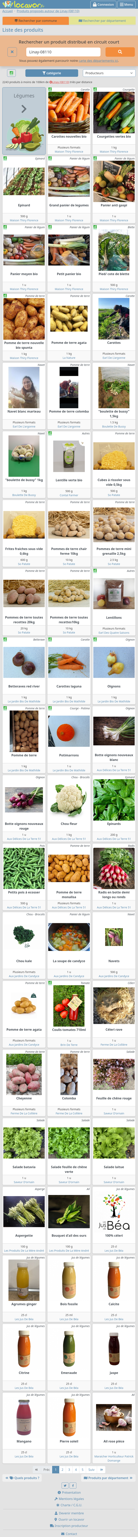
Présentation (69, 1492)
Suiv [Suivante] (91, 1469)
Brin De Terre (68, 1045)
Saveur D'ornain (114, 1113)
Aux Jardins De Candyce (24, 976)
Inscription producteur (69, 1526)
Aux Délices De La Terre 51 (114, 770)
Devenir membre (69, 1513)
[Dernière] (101, 1469)
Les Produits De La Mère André (24, 1250)
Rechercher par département (102, 21)
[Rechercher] (120, 52)
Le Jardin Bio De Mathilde (24, 701)
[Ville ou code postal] (63, 52)
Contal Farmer (69, 495)
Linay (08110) (59, 82)
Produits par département (108, 1478)
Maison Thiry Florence (69, 151)
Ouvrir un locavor (69, 1519)
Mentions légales (69, 1499)
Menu (126, 4)
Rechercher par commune (36, 21)
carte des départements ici (98, 60)
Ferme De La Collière (114, 1044)
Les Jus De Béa (114, 1250)
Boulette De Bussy (114, 426)
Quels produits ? (22, 1478)
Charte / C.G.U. (69, 1505)
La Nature (69, 358)
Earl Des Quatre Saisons (114, 632)
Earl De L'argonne (114, 358)
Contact (69, 1534)
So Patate (114, 495)
